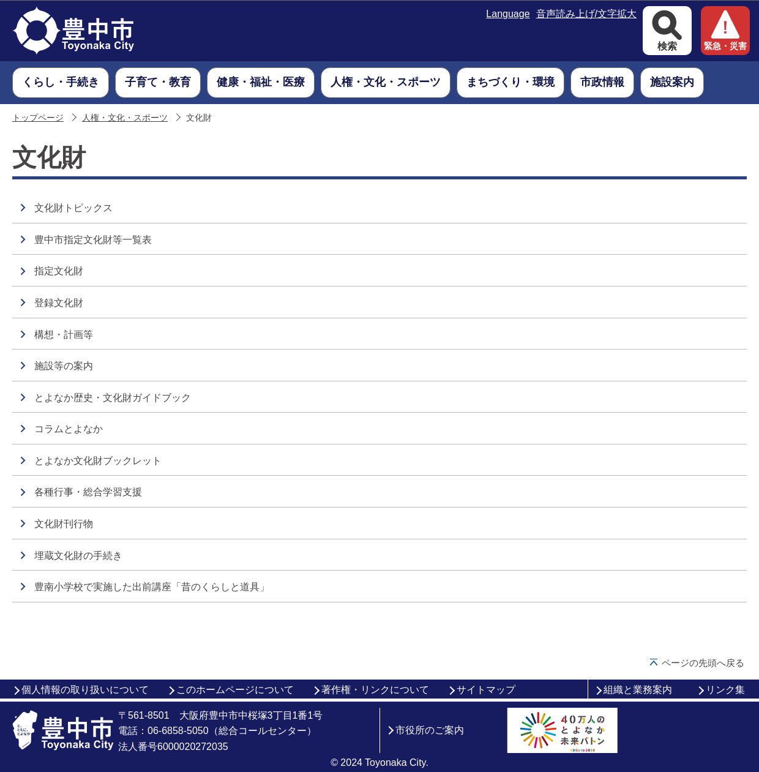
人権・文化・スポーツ (125, 117)
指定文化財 (58, 271)
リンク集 (725, 689)
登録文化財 (58, 303)
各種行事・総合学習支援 (88, 492)
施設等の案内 (63, 366)
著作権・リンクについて (375, 689)
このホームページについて (235, 689)
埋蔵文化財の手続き (78, 555)
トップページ (38, 117)
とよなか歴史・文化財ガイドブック (112, 397)
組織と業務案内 (638, 689)
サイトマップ (486, 689)
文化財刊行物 (63, 524)
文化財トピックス (73, 208)
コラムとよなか (68, 429)
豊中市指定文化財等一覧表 (93, 239)
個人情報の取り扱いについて (85, 689)
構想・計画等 (63, 334)
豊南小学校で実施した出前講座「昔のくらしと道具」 (151, 587)
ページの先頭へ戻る (703, 663)
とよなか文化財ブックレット (98, 460)
